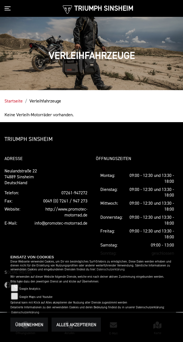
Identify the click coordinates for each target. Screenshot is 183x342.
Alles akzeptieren (76, 324)
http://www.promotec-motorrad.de (66, 212)
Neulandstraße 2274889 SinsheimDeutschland (20, 176)
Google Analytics (29, 289)
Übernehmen (29, 324)
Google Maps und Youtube (35, 297)
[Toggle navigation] (8, 8)
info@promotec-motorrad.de (60, 223)
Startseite (13, 101)
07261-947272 (74, 192)
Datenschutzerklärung (111, 269)
